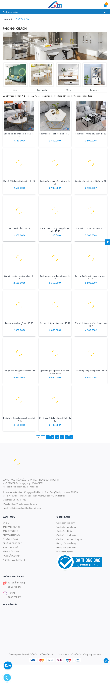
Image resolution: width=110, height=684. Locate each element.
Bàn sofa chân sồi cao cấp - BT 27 (91, 236)
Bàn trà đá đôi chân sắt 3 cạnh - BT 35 (19, 138)
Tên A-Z (20, 95)
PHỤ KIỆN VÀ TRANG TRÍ (14, 579)
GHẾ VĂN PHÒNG (11, 554)
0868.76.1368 (19, 519)
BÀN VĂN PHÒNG (11, 546)
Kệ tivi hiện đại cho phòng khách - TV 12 (55, 439)
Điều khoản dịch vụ (64, 571)
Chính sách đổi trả (64, 550)
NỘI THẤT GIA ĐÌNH (12, 575)
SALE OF (7, 542)
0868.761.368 (14, 606)
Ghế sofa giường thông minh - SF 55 (91, 387)
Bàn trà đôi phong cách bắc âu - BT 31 (55, 188)
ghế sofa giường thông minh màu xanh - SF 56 (55, 388)
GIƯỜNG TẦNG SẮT (12, 562)
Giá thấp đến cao (60, 95)
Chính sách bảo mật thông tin (69, 558)
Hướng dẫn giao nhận (66, 566)
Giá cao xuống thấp (81, 95)
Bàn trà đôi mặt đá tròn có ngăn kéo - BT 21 (91, 338)
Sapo (99, 673)
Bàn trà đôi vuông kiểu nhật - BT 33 (90, 136)
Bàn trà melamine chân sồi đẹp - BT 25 (55, 288)
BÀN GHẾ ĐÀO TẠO (12, 571)
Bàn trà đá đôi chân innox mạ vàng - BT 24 (91, 288)
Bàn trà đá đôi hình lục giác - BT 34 (55, 136)
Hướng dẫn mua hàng (66, 562)
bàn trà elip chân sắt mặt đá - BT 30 (90, 186)
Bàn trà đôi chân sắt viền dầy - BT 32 (19, 186)
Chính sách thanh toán (66, 554)
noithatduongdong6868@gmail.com (25, 527)
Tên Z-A (32, 95)
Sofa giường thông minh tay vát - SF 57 (19, 388)
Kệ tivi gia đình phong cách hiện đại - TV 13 (19, 439)
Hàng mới (44, 95)
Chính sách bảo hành (65, 542)
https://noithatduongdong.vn (24, 523)
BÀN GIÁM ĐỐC (10, 550)
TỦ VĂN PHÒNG (10, 558)
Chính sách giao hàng (66, 546)
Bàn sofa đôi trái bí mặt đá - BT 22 (55, 337)
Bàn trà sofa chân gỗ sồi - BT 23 (19, 337)
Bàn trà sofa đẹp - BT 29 (19, 236)
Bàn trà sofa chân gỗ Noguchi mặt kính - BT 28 (55, 238)
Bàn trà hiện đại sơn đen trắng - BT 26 (19, 288)
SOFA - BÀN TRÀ (10, 566)
